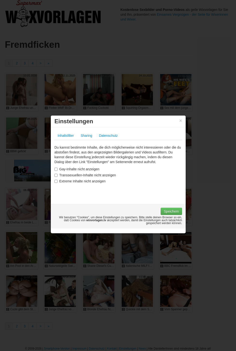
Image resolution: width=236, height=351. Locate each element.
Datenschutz (108, 136)
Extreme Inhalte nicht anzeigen (79, 181)
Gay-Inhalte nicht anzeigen (76, 169)
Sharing (86, 136)
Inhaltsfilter (66, 136)
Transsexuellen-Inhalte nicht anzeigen (85, 175)
